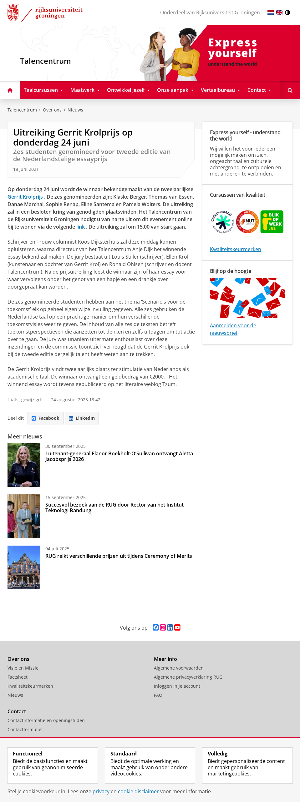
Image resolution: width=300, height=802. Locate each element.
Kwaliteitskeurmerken (235, 249)
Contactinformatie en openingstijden (46, 720)
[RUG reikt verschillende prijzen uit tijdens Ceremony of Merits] (24, 567)
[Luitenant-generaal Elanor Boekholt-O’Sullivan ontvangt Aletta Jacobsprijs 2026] (24, 465)
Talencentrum (22, 110)
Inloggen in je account (177, 686)
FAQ (158, 695)
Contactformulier (25, 729)
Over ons (52, 110)
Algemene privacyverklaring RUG (188, 677)
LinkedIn (82, 418)
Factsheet (18, 677)
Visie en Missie (23, 668)
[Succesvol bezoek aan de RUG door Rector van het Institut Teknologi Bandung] (24, 516)
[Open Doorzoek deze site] (290, 90)
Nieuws (75, 110)
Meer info (165, 659)
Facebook (45, 418)
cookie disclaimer (138, 791)
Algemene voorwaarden (179, 668)
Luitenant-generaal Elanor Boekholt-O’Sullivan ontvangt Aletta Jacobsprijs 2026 (119, 456)
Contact (17, 711)
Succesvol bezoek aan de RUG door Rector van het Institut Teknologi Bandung (114, 507)
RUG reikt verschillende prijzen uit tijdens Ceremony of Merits (118, 555)
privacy (101, 791)
